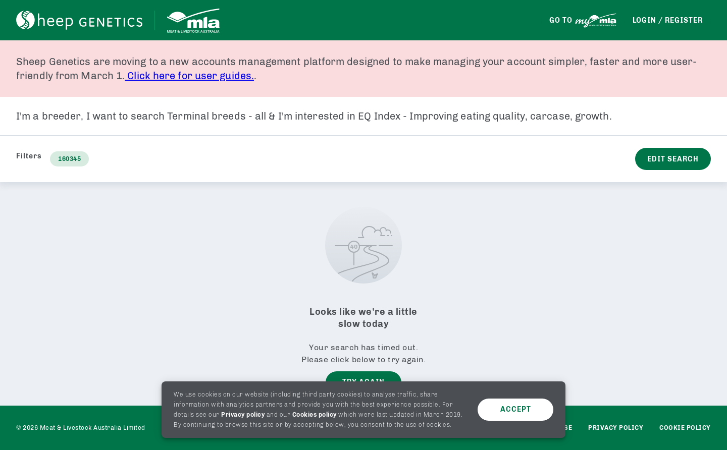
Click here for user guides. (189, 76)
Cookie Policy (685, 427)
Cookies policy (314, 414)
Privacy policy (243, 414)
